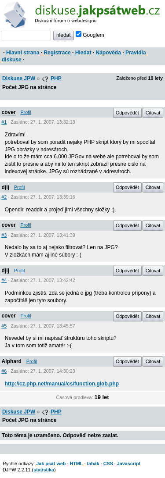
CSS (108, 463)
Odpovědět (127, 112)
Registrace (57, 53)
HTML (76, 463)
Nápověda (108, 53)
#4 (4, 280)
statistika (43, 469)
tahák (93, 463)
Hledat (83, 53)
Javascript (128, 463)
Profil (25, 112)
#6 (4, 371)
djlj (5, 187)
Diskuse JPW (18, 78)
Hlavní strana (22, 53)
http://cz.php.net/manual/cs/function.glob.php (62, 384)
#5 (4, 325)
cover (9, 112)
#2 (4, 197)
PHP (56, 78)
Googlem (90, 35)
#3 (4, 235)
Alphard (12, 361)
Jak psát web (51, 463)
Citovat (153, 112)
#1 (4, 122)
